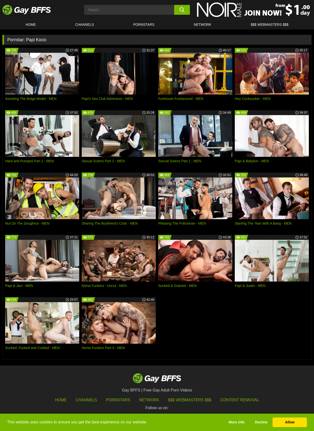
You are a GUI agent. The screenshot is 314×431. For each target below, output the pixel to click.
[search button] (182, 10)
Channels (86, 400)
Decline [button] (261, 422)
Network (202, 25)
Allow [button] (289, 422)
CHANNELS (84, 25)
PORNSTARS (143, 25)
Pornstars (118, 400)
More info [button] (237, 422)
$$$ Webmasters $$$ (269, 25)
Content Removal (239, 400)
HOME (31, 25)
